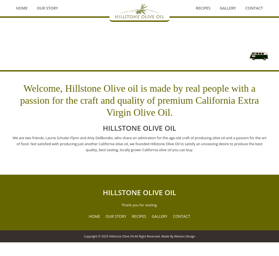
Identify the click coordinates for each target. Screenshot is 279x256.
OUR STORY (116, 216)
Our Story (47, 8)
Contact (254, 8)
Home (22, 8)
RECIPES (139, 216)
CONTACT (181, 216)
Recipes (203, 8)
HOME (94, 216)
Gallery (228, 8)
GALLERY (160, 216)
